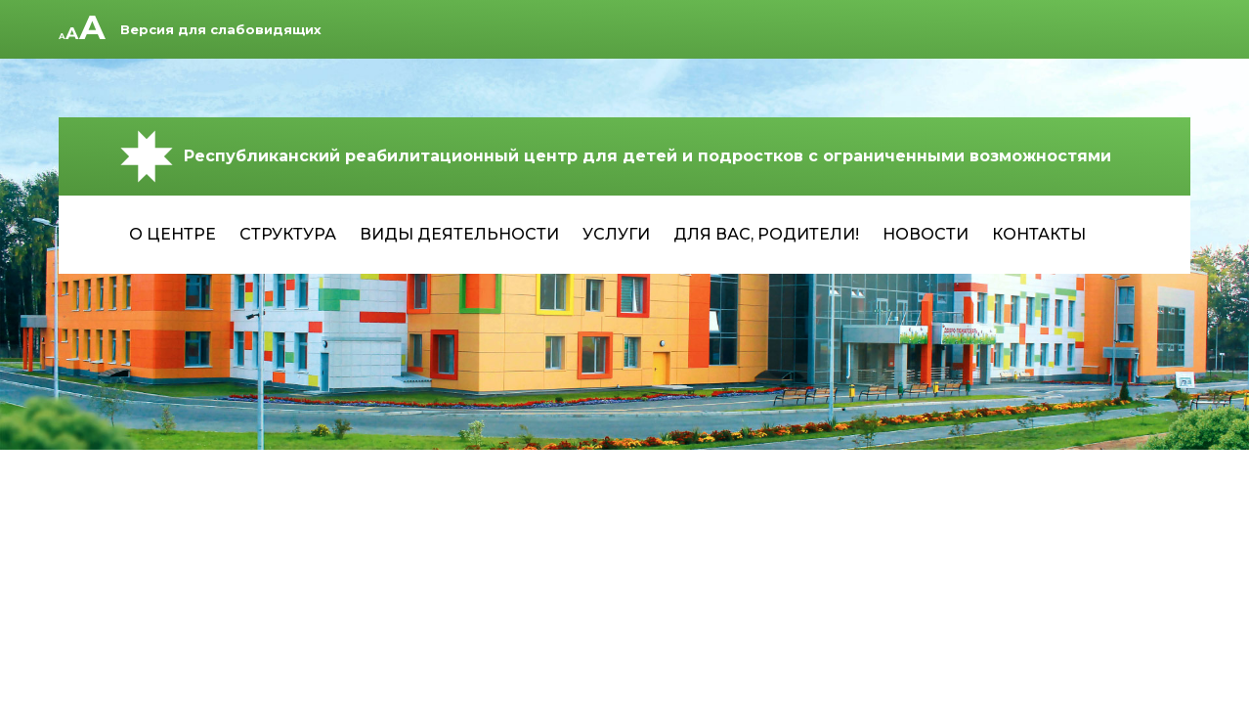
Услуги (616, 234)
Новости (926, 234)
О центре (172, 234)
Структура (287, 234)
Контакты (1039, 234)
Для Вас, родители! (766, 234)
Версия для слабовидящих (221, 29)
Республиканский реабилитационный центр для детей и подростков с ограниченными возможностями (614, 156)
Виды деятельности (459, 234)
